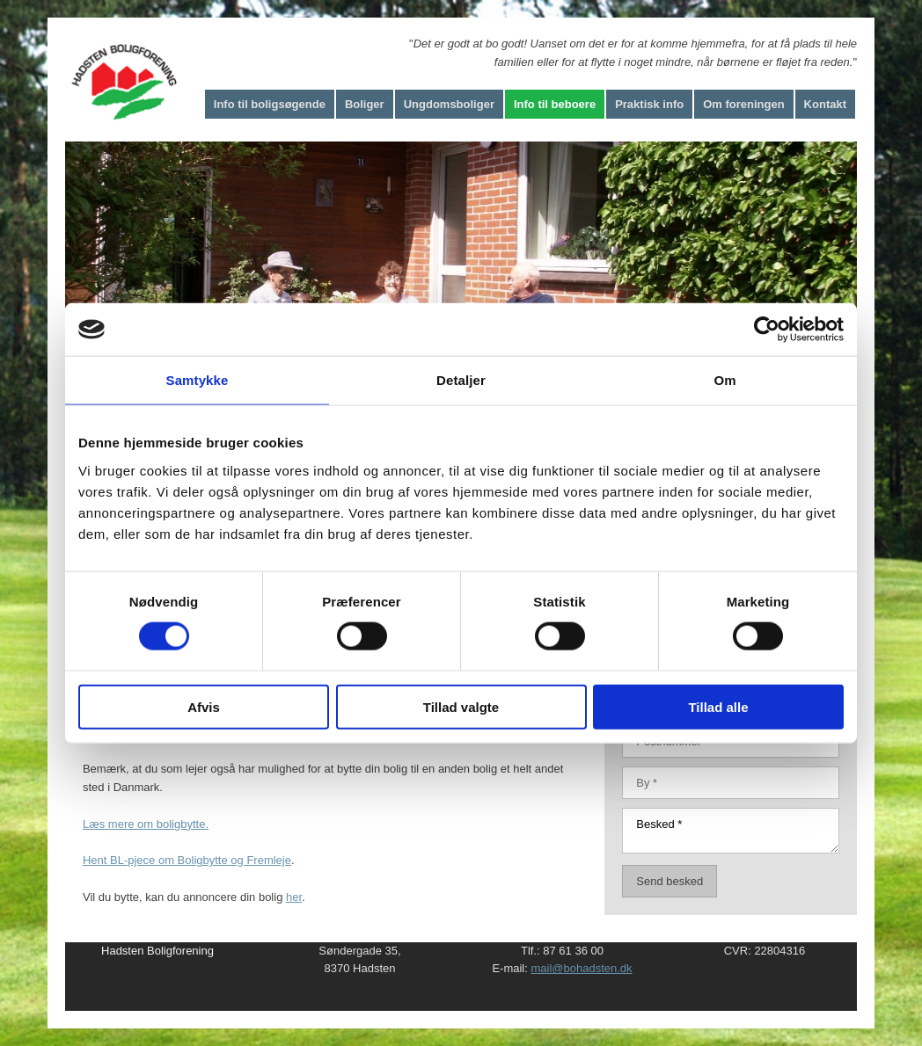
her (294, 897)
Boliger (364, 104)
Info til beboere (555, 104)
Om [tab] (724, 380)
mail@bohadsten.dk (581, 968)
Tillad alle (718, 706)
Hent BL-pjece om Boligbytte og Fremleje (187, 860)
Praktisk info (649, 104)
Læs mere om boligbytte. (146, 824)
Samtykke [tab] (197, 380)
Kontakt (825, 104)
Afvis (203, 706)
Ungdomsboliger (449, 104)
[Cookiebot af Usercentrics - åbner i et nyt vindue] (767, 329)
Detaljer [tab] (461, 380)
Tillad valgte (461, 706)
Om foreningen (743, 104)
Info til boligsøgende (270, 104)
